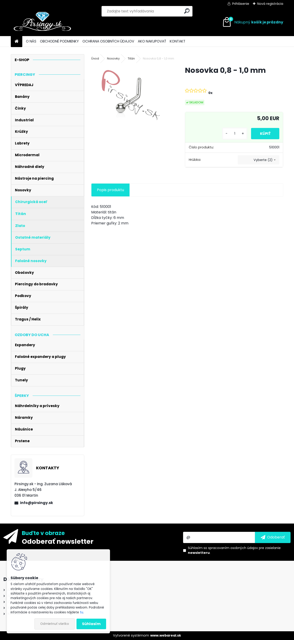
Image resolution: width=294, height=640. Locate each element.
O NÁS (31, 41)
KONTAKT (177, 41)
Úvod (95, 58)
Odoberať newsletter (57, 541)
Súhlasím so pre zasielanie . (234, 550)
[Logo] (42, 22)
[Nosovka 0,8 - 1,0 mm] (130, 95)
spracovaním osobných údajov (233, 548)
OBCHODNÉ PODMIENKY (59, 41)
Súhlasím (91, 623)
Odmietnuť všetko (54, 624)
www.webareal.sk (165, 635)
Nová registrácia (270, 3)
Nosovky (113, 58)
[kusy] (234, 134)
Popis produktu (110, 190)
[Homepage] (16, 41)
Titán (131, 58)
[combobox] (258, 159)
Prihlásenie (240, 3)
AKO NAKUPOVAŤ (152, 41)
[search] (186, 11)
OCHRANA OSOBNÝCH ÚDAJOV (108, 41)
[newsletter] (272, 537)
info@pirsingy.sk (36, 502)
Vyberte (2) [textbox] (263, 160)
